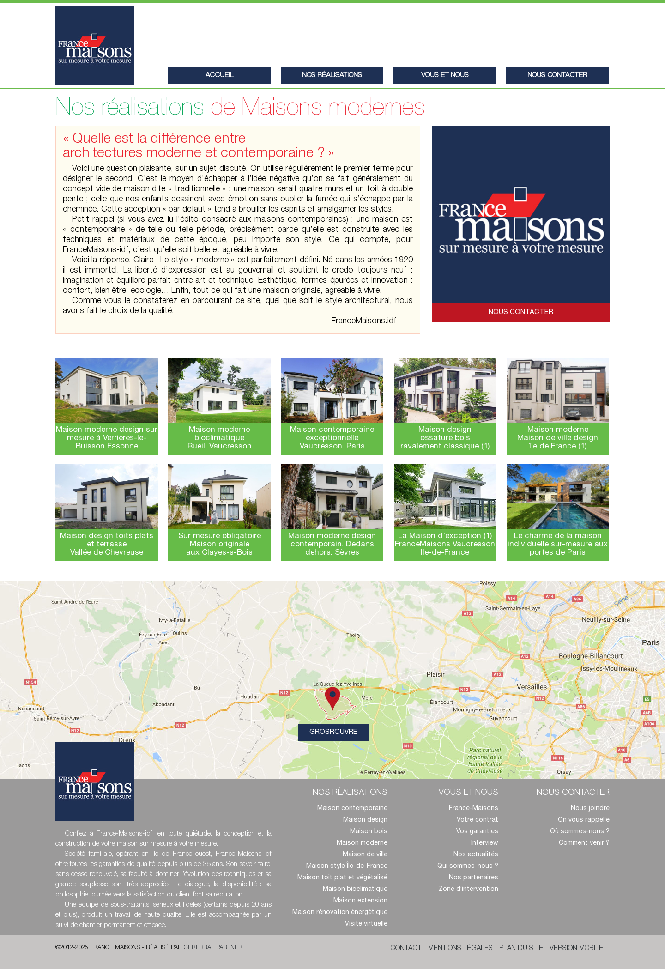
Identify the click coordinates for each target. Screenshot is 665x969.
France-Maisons (473, 808)
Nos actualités (475, 855)
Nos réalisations (332, 75)
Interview (484, 843)
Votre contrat (477, 820)
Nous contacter (521, 312)
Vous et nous (445, 75)
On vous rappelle (584, 820)
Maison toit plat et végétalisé (342, 878)
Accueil (220, 75)
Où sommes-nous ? (580, 832)
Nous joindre (590, 808)
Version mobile (576, 948)
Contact (406, 948)
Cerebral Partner (213, 948)
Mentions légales (460, 948)
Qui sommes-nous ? (467, 866)
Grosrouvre (339, 730)
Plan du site (521, 948)
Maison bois (368, 832)
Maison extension (360, 901)
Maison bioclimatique (355, 889)
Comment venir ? (584, 843)
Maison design (365, 820)
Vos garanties (477, 832)
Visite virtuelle (366, 924)
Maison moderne (362, 843)
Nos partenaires (473, 878)
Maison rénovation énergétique (339, 912)
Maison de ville (365, 855)
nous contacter (557, 75)
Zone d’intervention (468, 889)
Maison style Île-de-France (346, 866)
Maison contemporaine (352, 808)
